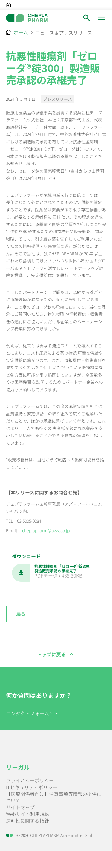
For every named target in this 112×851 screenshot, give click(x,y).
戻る (21, 613)
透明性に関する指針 (27, 820)
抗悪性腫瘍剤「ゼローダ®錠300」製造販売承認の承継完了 (63, 568)
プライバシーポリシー (30, 780)
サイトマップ (20, 807)
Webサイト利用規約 (27, 813)
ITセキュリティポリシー (31, 787)
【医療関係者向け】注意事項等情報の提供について (54, 797)
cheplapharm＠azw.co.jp (45, 530)
